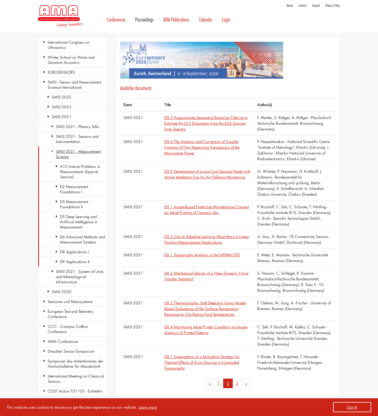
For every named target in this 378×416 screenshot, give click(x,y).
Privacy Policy (332, 5)
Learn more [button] (148, 407)
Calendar (205, 19)
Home (289, 5)
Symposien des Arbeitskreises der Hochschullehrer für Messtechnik (75, 363)
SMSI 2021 (61, 116)
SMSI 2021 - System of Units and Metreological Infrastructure (80, 276)
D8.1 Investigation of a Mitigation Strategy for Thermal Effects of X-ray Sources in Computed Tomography (202, 362)
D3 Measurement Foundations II (74, 204)
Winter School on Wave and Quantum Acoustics (71, 60)
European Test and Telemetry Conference (70, 314)
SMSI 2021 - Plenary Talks (77, 126)
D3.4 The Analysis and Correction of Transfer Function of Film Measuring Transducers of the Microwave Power (202, 147)
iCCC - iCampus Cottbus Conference (68, 329)
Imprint (316, 5)
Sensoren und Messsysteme (70, 301)
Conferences (116, 19)
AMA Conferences (63, 341)
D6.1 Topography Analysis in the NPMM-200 (202, 254)
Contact (302, 5)
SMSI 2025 (61, 97)
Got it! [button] (352, 407)
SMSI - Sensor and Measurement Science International (74, 84)
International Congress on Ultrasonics (68, 45)
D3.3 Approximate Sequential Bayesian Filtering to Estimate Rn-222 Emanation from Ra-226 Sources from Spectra (206, 123)
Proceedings (144, 19)
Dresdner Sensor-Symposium (71, 351)
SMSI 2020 (61, 291)
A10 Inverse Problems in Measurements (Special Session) (80, 171)
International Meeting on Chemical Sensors (76, 378)
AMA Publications (176, 19)
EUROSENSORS (61, 72)
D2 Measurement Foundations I (74, 189)
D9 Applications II (74, 261)
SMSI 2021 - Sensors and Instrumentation (77, 139)
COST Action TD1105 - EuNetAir (75, 391)
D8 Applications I (74, 251)
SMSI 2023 (61, 106)
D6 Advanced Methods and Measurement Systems (82, 239)
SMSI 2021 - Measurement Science (78, 154)
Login (226, 19)
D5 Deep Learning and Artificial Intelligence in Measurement (78, 222)
